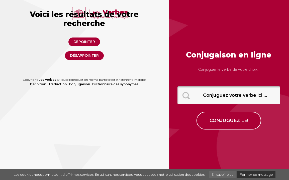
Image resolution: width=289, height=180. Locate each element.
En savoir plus (222, 174)
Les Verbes (47, 80)
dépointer (84, 42)
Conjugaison (79, 84)
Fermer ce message (256, 174)
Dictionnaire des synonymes (115, 84)
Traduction (57, 84)
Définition (38, 84)
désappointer (84, 55)
